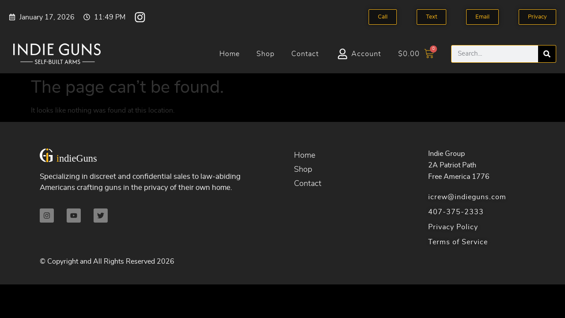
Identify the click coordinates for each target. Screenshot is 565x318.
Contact (305, 53)
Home (229, 53)
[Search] (547, 53)
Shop (265, 53)
